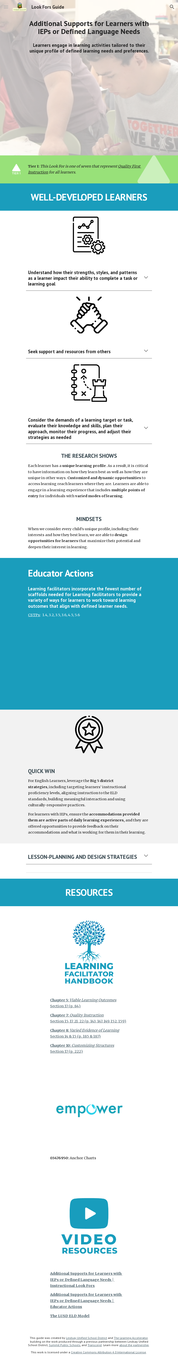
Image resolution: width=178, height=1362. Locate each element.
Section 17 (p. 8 (63, 1006)
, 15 (119, 1021)
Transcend (95, 1345)
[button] (6, 7)
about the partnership (134, 1345)
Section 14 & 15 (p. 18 (68, 1036)
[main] (89, 27)
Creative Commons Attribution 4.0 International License (108, 1352)
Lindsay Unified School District (86, 1338)
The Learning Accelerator (131, 1338)
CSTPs (34, 615)
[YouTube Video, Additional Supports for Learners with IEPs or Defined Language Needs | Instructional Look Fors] (89, 104)
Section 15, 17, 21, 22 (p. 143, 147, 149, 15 (82, 1021)
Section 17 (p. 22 (64, 1051)
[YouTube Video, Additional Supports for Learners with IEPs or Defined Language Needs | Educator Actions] (89, 669)
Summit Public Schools (64, 1345)
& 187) (95, 1036)
